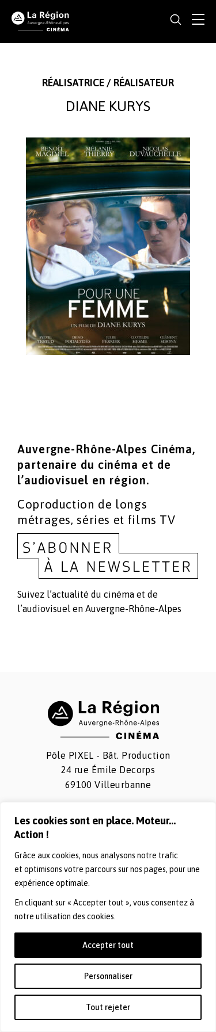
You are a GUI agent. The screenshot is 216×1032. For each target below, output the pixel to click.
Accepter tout (108, 945)
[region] (108, 917)
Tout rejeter (108, 1007)
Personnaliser (108, 976)
